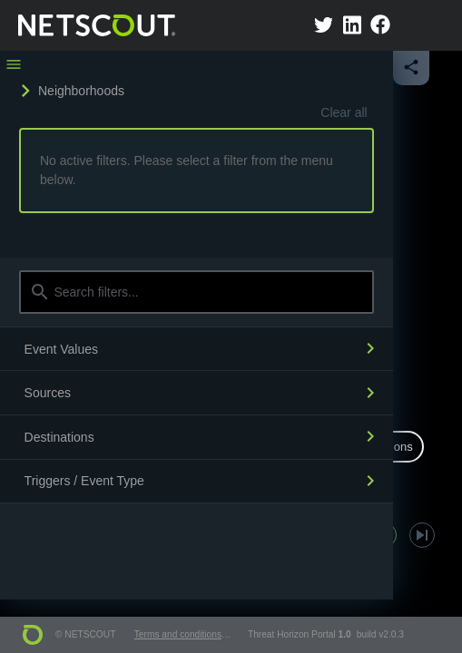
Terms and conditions (177, 634)
